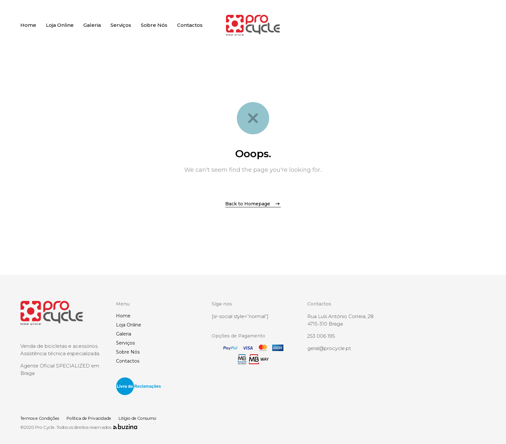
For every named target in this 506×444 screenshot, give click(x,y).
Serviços (125, 343)
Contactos (127, 361)
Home (123, 316)
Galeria (123, 334)
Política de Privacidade (95, 418)
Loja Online (128, 325)
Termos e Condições (41, 418)
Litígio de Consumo (147, 418)
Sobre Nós (128, 352)
